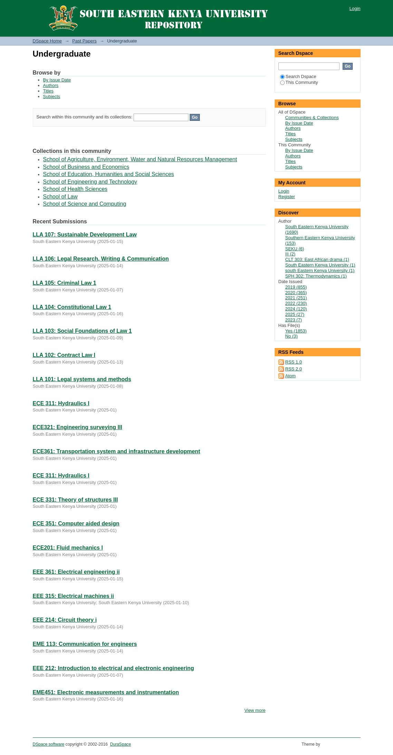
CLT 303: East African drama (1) (317, 259)
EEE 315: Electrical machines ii (73, 596)
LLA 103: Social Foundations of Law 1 (82, 331)
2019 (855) (296, 287)
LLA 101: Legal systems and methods (82, 379)
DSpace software (49, 744)
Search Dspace (298, 76)
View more (254, 710)
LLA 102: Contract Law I (64, 355)
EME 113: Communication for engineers (85, 644)
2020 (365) (296, 292)
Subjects (51, 96)
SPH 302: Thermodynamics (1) (316, 276)
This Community (299, 82)
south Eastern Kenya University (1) (320, 270)
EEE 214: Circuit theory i (65, 620)
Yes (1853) (296, 330)
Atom (290, 375)
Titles (48, 91)
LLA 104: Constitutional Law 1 (72, 307)
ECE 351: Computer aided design (76, 523)
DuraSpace (120, 744)
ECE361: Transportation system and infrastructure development (116, 451)
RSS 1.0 (293, 362)
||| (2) (290, 253)
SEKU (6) (294, 248)
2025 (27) (295, 314)
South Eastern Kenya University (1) (320, 265)
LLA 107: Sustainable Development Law (85, 235)
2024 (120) (296, 308)
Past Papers (84, 40)
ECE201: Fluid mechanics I (68, 548)
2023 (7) (293, 319)
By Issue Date (57, 80)
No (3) (291, 336)
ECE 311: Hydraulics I (61, 403)
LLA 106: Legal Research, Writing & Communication (101, 259)
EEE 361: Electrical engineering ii (76, 572)
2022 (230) (296, 303)
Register (286, 196)
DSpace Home (47, 40)
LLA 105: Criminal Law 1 (64, 283)
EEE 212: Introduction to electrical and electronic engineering (113, 668)
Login (355, 8)
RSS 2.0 (293, 368)
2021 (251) (296, 297)
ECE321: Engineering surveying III (77, 427)
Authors (51, 85)
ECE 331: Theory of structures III (75, 500)
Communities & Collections (312, 117)
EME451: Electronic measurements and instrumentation (106, 692)
